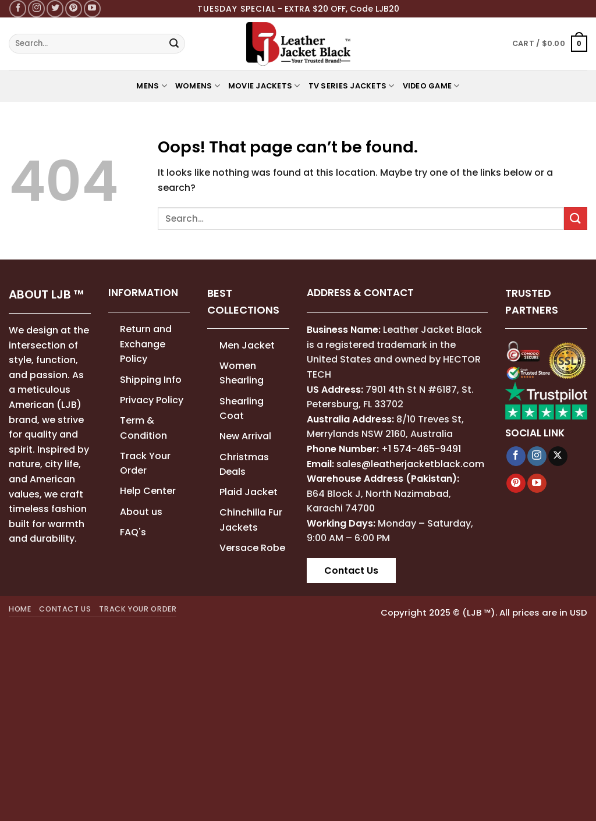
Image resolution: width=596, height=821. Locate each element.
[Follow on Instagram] (36, 8)
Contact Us (351, 570)
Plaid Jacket (248, 492)
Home (20, 609)
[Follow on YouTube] (92, 8)
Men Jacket (247, 345)
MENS (151, 85)
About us (141, 511)
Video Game (431, 85)
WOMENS (197, 85)
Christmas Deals (244, 464)
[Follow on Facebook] (17, 8)
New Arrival (245, 436)
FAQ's (133, 532)
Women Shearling (241, 373)
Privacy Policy (151, 400)
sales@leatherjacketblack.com (410, 464)
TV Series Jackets (351, 85)
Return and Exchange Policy (146, 343)
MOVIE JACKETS (264, 85)
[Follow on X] (557, 456)
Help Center (148, 490)
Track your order (137, 609)
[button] (549, 43)
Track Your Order (145, 463)
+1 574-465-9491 (421, 449)
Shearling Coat (241, 408)
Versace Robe (252, 548)
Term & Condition (143, 428)
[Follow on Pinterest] (73, 8)
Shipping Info (151, 379)
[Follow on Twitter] (55, 8)
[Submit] (174, 44)
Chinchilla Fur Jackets (250, 520)
